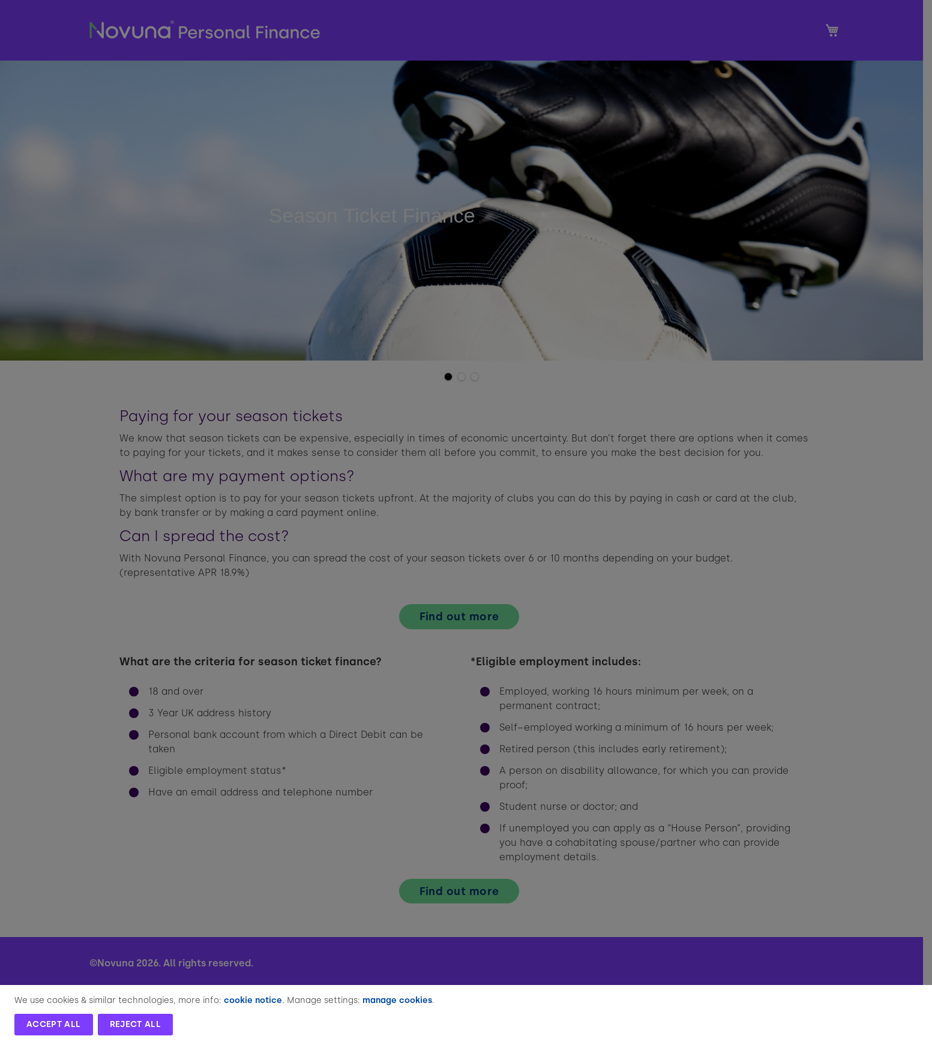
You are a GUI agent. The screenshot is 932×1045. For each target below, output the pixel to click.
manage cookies (397, 1000)
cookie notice (253, 1000)
